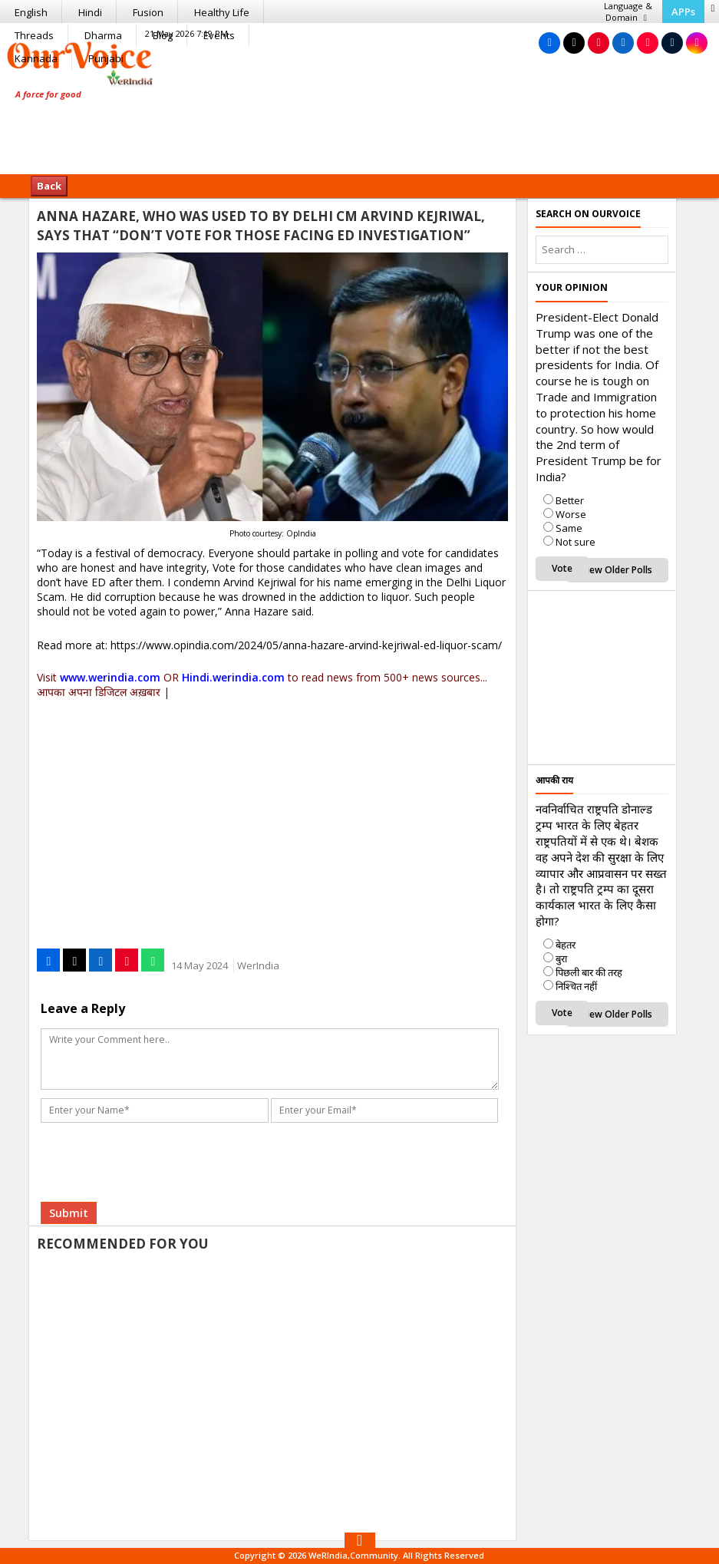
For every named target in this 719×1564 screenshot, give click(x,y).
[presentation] (161, 1140)
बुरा (561, 958)
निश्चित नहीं (576, 986)
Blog (163, 35)
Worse (571, 514)
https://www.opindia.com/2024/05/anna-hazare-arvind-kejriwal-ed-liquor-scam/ (306, 645)
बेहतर (566, 945)
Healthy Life (221, 12)
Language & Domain (628, 11)
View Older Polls (617, 569)
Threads (34, 35)
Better (570, 500)
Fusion (148, 12)
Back (49, 186)
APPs (683, 11)
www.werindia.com (110, 677)
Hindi (90, 12)
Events (219, 35)
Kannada (36, 58)
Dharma (103, 35)
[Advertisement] (360, 126)
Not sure (575, 542)
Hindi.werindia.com (233, 677)
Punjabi (106, 58)
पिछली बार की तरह (589, 972)
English (31, 12)
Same (569, 528)
